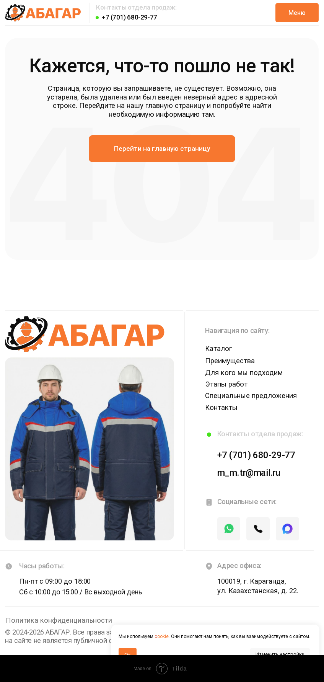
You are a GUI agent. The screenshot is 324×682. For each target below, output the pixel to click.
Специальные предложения (251, 396)
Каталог (218, 348)
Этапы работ (226, 384)
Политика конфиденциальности (59, 620)
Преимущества (230, 361)
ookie (163, 636)
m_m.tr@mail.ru (248, 472)
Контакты (221, 407)
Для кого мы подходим (244, 373)
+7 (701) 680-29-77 (129, 17)
